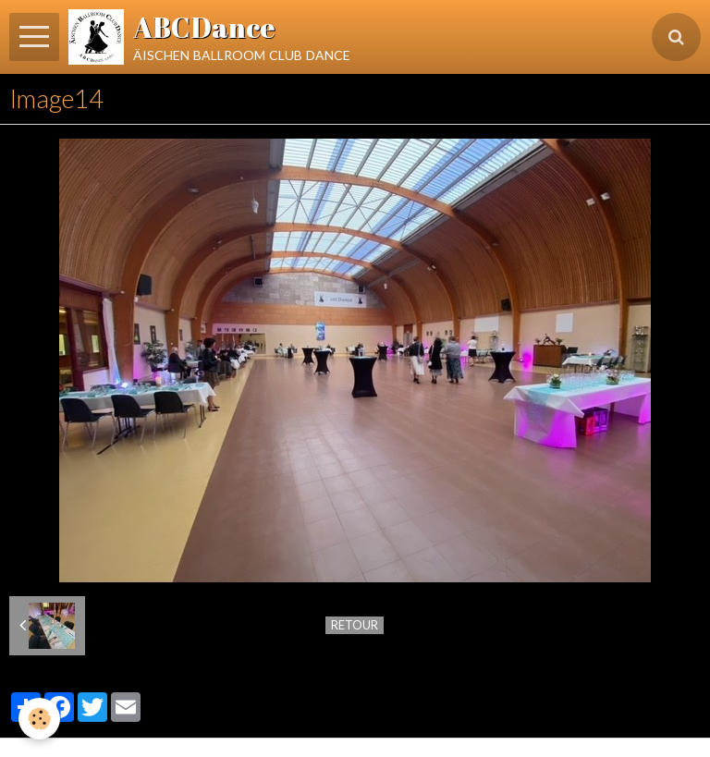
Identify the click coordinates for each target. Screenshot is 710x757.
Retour (354, 624)
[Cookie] (39, 718)
